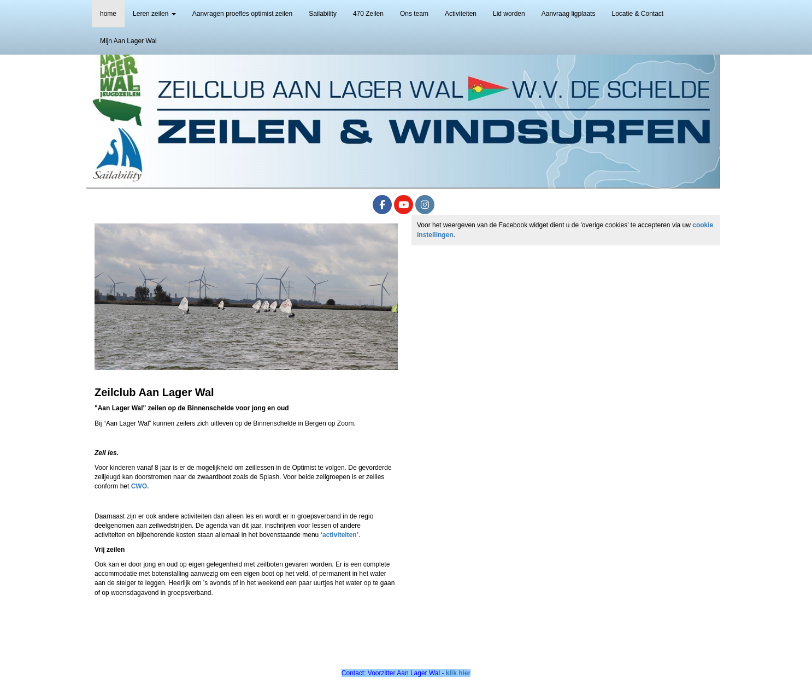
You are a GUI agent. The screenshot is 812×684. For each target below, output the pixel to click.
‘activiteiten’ (339, 535)
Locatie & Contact (637, 13)
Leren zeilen (154, 13)
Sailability (323, 13)
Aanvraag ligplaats (569, 13)
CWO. (140, 486)
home (108, 13)
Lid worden (509, 13)
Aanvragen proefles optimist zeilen (242, 13)
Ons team (414, 13)
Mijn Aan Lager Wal (128, 41)
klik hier (458, 673)
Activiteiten (460, 13)
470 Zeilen (368, 13)
